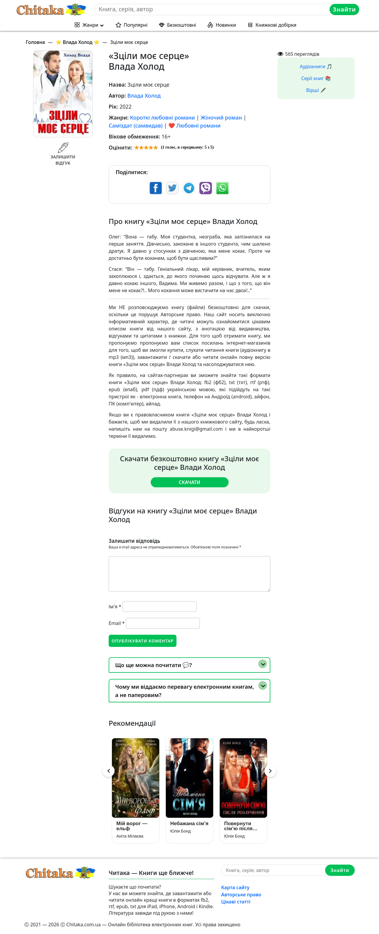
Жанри (90, 25)
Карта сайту (235, 887)
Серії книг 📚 (316, 78)
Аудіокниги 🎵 (316, 66)
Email (117, 623)
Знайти (344, 9)
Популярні (136, 25)
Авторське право (241, 894)
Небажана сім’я (189, 823)
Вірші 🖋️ (316, 90)
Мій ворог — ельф (131, 826)
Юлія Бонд (180, 831)
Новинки (226, 25)
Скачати (189, 482)
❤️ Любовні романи (194, 125)
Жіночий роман (221, 117)
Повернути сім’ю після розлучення (238, 826)
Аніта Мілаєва (129, 836)
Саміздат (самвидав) (136, 125)
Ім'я (115, 606)
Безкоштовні (181, 25)
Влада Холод (144, 95)
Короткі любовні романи (162, 117)
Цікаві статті (235, 901)
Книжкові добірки (276, 25)
